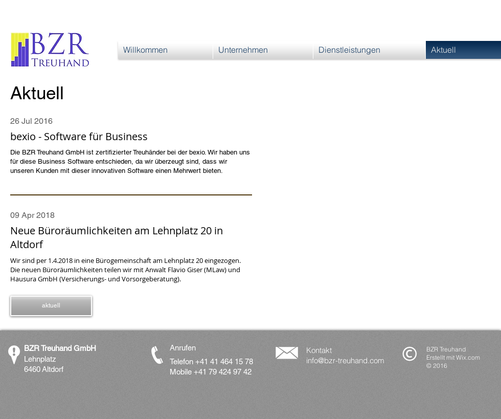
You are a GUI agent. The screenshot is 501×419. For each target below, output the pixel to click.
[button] (51, 306)
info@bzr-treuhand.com (345, 360)
